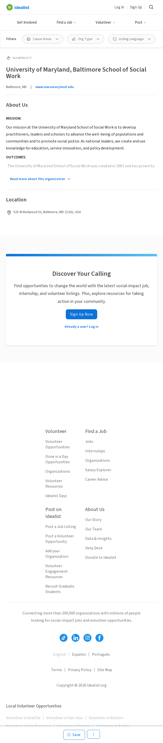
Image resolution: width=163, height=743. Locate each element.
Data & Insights (98, 538)
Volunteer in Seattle (23, 718)
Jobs (89, 441)
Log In (119, 7)
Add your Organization (56, 553)
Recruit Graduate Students (59, 589)
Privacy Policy (79, 670)
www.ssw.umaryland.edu (54, 87)
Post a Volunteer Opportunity (59, 538)
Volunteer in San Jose (64, 718)
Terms (56, 670)
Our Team (93, 529)
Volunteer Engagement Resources (56, 571)
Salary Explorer (98, 470)
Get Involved (27, 22)
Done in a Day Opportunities (57, 459)
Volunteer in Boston (106, 718)
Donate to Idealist (100, 557)
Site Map (104, 670)
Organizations (57, 471)
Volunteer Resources (54, 483)
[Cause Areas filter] (42, 39)
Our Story (93, 519)
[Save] (74, 735)
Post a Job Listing (60, 526)
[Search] (151, 7)
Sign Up (136, 7)
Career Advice (96, 479)
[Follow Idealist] (64, 638)
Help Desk (93, 548)
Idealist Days (56, 496)
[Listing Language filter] (132, 39)
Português (101, 654)
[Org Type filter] (85, 39)
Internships (95, 451)
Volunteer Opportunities (57, 444)
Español (79, 654)
